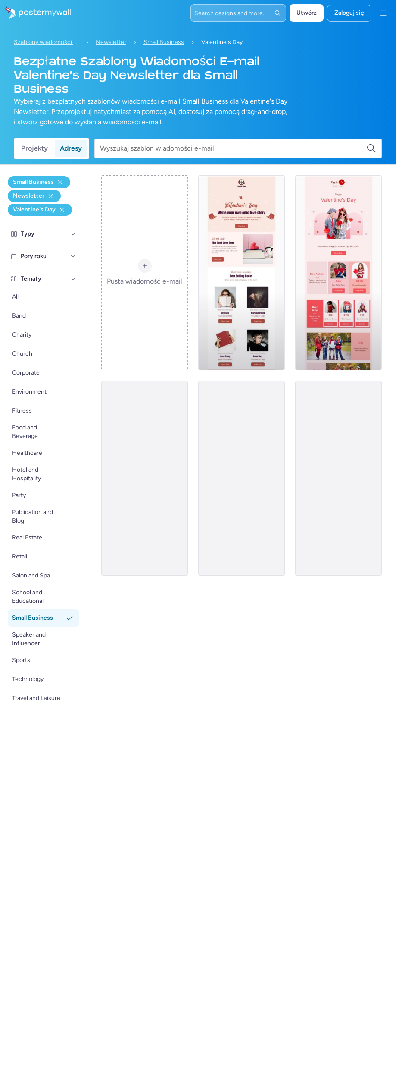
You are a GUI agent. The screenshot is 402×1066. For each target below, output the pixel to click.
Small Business (163, 42)
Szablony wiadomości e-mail (46, 42)
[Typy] (73, 233)
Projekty (34, 148)
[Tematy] (73, 278)
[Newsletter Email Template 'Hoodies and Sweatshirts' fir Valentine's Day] (338, 478)
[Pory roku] (73, 256)
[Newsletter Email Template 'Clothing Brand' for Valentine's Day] (338, 272)
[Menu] (383, 13)
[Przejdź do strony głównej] (35, 13)
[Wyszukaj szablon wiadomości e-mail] (233, 148)
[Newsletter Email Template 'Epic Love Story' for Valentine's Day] (241, 272)
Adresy (71, 148)
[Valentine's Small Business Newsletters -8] (241, 478)
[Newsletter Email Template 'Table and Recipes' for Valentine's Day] (144, 478)
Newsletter (111, 42)
